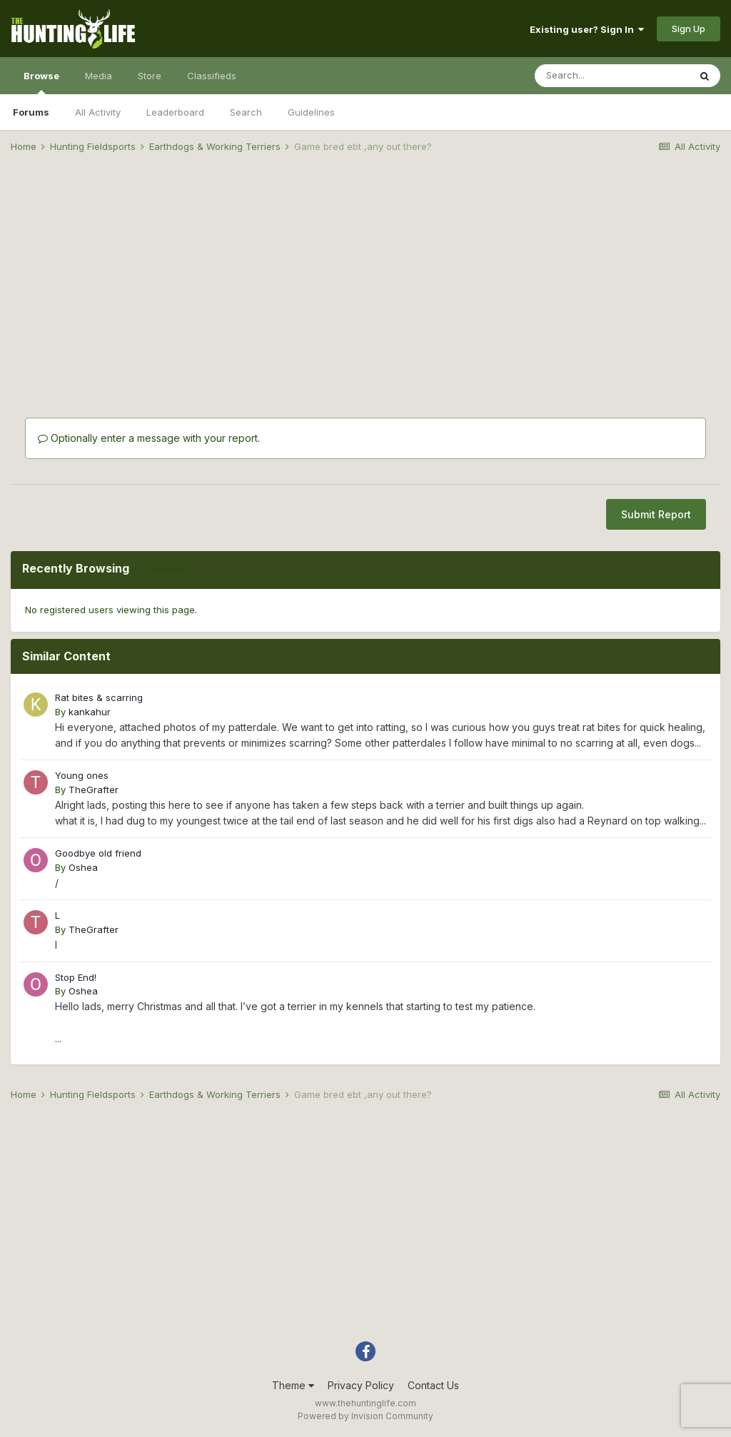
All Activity (98, 112)
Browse (41, 82)
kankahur (90, 711)
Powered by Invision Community (365, 1416)
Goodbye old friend (98, 853)
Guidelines (311, 112)
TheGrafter (94, 789)
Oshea (83, 867)
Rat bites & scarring (99, 697)
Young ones (82, 775)
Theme (293, 1385)
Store (149, 75)
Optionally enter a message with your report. (149, 438)
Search (246, 112)
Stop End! (75, 977)
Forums (31, 112)
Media (98, 75)
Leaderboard (175, 112)
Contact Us (433, 1385)
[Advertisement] (365, 275)
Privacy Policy (361, 1385)
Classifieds (211, 75)
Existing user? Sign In (587, 29)
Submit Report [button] (656, 514)
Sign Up (688, 28)
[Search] (612, 75)
